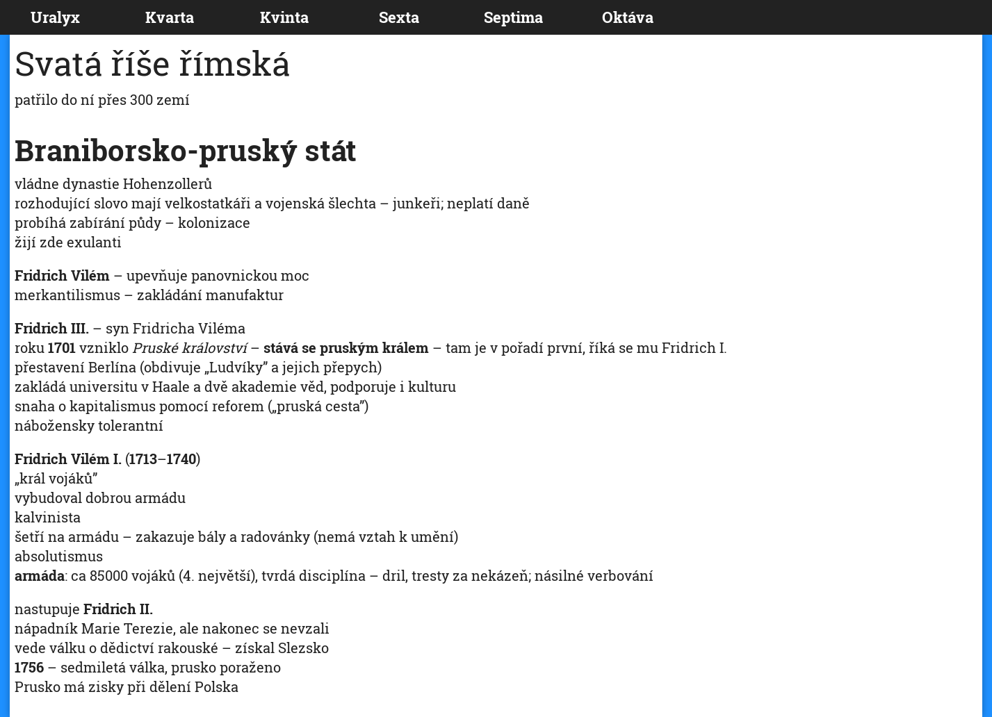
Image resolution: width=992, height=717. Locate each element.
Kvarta (169, 17)
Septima (513, 17)
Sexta (399, 17)
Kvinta (284, 17)
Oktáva (627, 17)
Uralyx (55, 17)
